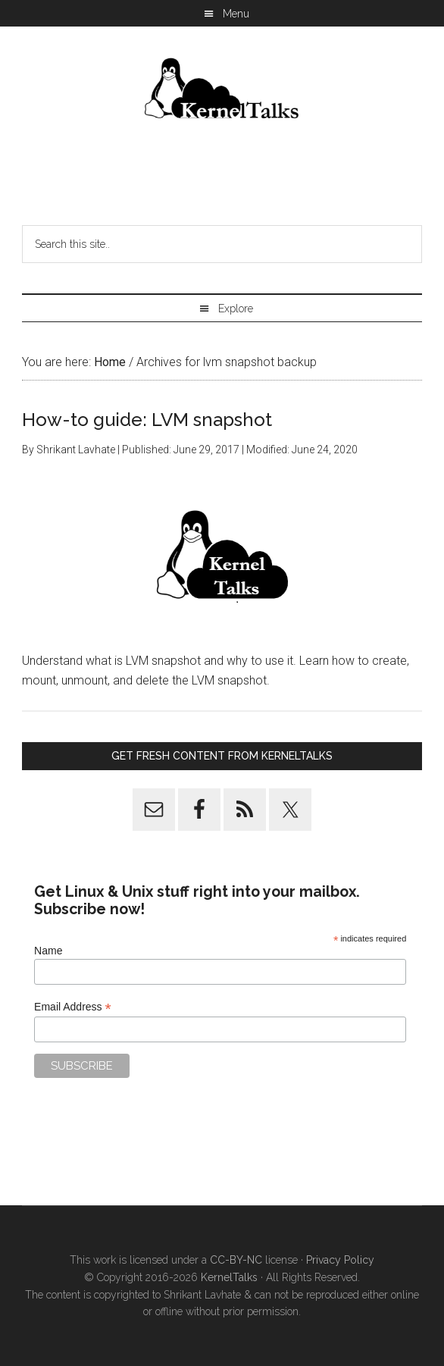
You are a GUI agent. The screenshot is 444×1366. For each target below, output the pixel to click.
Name (48, 951)
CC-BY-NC (236, 1260)
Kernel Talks (221, 91)
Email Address (72, 1007)
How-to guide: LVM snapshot (147, 420)
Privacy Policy (340, 1260)
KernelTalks (229, 1277)
